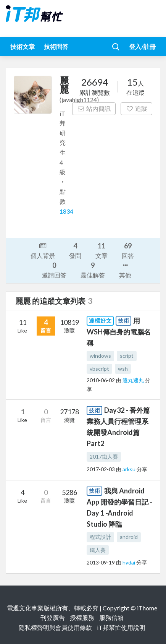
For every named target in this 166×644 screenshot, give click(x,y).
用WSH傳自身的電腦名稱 (119, 331)
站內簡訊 (94, 108)
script (127, 355)
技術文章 (22, 46)
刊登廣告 (52, 617)
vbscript (99, 368)
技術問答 (56, 46)
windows (100, 355)
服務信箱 (111, 617)
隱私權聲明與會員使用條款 (55, 627)
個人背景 (43, 250)
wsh (123, 368)
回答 (128, 250)
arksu (129, 469)
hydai (129, 562)
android (129, 537)
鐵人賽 (98, 550)
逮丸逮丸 (133, 380)
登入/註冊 (142, 46)
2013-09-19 (101, 562)
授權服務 (82, 617)
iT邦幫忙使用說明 (121, 627)
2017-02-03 (101, 469)
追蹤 (136, 108)
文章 (101, 250)
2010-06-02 (101, 380)
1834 (66, 211)
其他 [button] (125, 269)
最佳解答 (93, 270)
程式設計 (100, 537)
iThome (147, 608)
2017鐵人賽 (104, 456)
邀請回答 (54, 270)
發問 (75, 250)
